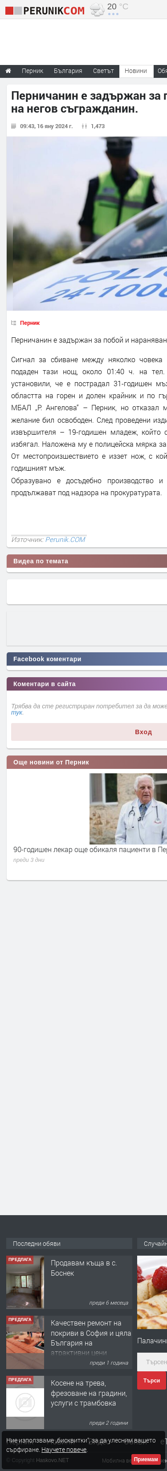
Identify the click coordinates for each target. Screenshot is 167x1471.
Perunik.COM (65, 539)
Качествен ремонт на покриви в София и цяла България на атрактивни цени (91, 1337)
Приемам (146, 1459)
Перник (30, 323)
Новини (136, 70)
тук (16, 712)
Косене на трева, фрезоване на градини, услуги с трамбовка (89, 1392)
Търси (151, 1381)
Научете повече (63, 1449)
